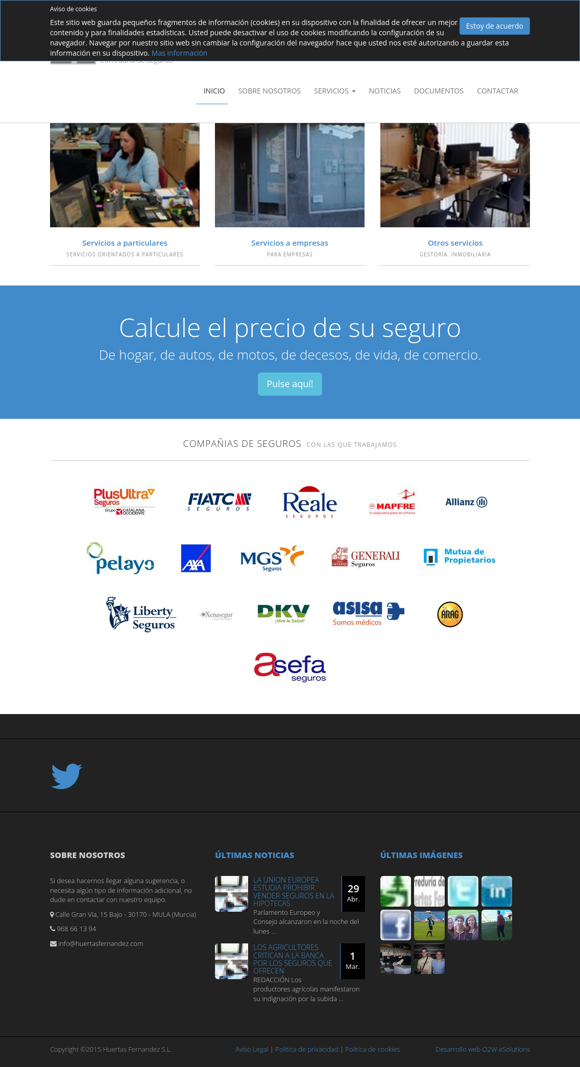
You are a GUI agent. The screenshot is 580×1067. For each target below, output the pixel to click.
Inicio (214, 91)
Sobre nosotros (269, 91)
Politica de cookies (372, 1049)
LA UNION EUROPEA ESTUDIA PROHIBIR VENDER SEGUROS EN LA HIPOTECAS (293, 891)
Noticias (385, 91)
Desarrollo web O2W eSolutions (483, 1049)
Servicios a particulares (125, 243)
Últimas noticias (254, 855)
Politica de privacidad (306, 1049)
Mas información (180, 53)
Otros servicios (454, 243)
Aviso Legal (251, 1049)
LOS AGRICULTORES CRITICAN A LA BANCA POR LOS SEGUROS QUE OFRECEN (292, 959)
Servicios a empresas (290, 243)
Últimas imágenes (421, 855)
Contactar (497, 91)
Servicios (334, 91)
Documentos (439, 91)
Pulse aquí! (290, 383)
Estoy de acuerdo (494, 26)
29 (353, 893)
